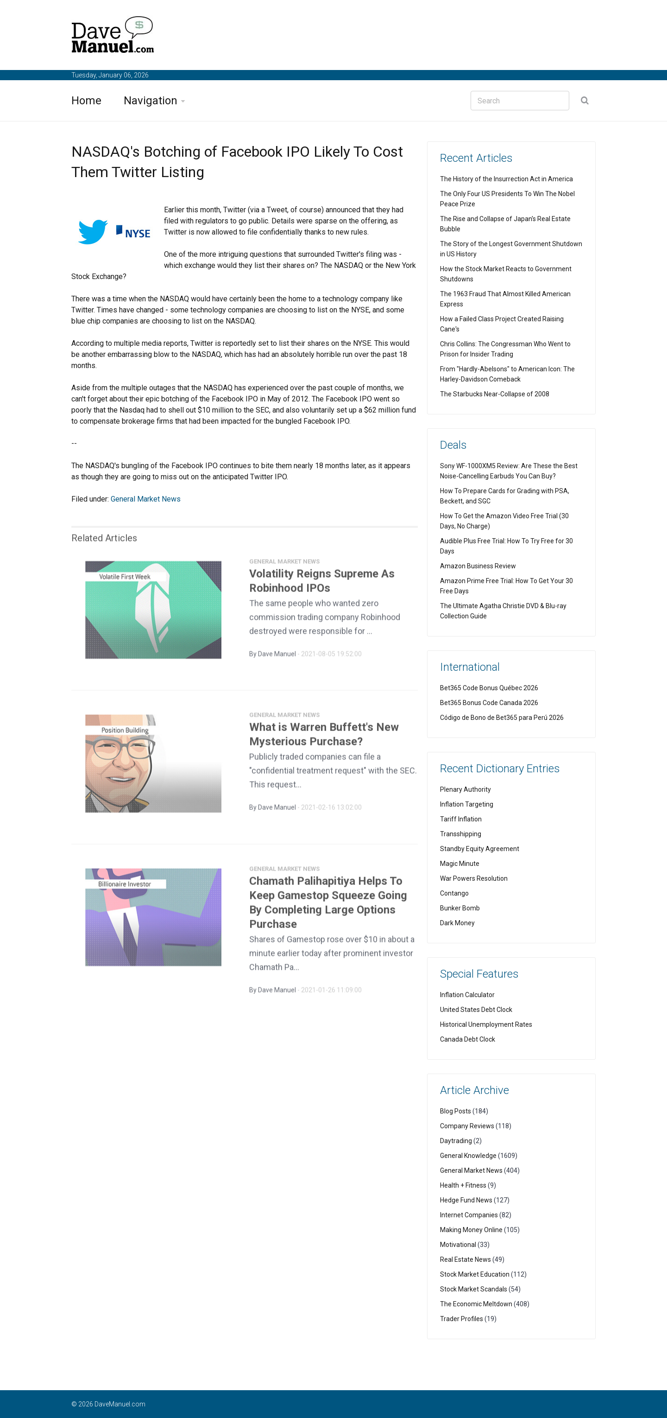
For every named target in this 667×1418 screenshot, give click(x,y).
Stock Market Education (475, 1274)
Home (86, 100)
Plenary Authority (465, 789)
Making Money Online (471, 1230)
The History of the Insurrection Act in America (506, 179)
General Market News (146, 499)
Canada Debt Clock (467, 1039)
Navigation (150, 100)
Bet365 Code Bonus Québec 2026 (489, 688)
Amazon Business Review (478, 566)
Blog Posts (455, 1111)
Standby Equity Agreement (479, 848)
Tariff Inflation (461, 819)
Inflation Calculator (467, 994)
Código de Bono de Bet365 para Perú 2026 (502, 717)
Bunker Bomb (460, 908)
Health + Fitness (463, 1185)
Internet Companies (469, 1215)
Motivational (458, 1244)
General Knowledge (468, 1155)
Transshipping (460, 834)
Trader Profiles (461, 1319)
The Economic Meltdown (476, 1304)
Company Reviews (467, 1126)
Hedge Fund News (466, 1200)
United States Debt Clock (476, 1009)
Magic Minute (459, 863)
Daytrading (456, 1141)
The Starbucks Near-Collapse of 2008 (494, 394)
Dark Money (457, 923)
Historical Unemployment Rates (486, 1024)
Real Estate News (465, 1259)
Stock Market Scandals (473, 1289)
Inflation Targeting (466, 804)
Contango (454, 893)
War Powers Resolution (474, 878)
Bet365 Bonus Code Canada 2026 (489, 702)
